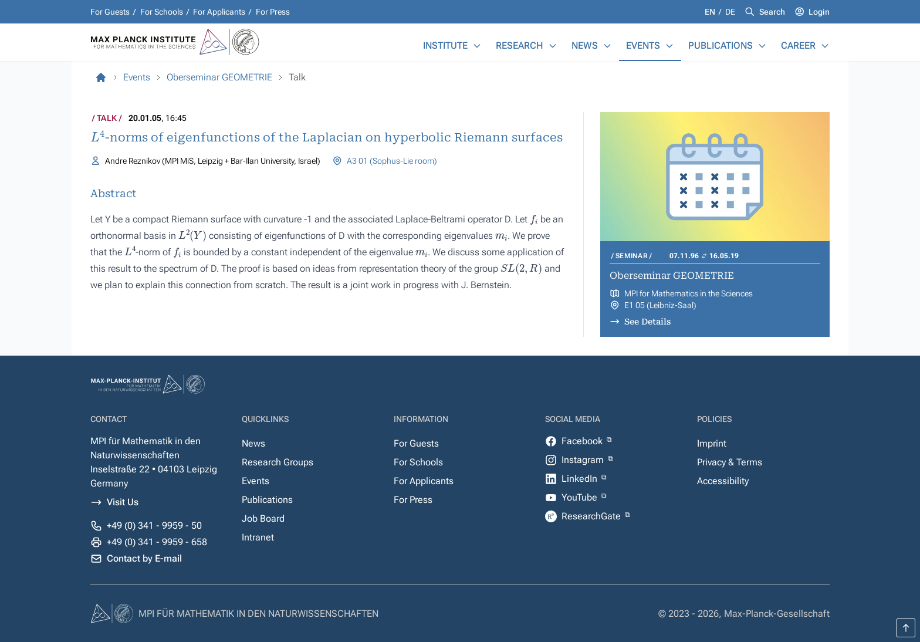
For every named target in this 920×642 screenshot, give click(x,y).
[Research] (552, 46)
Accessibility (723, 480)
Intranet (258, 537)
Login (819, 11)
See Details (647, 321)
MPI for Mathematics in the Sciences (688, 293)
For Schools (161, 11)
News (584, 45)
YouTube (581, 497)
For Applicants (219, 11)
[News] (607, 46)
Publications (720, 45)
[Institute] (477, 46)
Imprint (711, 443)
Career (798, 45)
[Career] (825, 46)
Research (519, 45)
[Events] (669, 46)
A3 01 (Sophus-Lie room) (392, 160)
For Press (273, 11)
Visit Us (122, 502)
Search (772, 11)
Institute (445, 45)
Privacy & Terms (729, 462)
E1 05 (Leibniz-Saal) (660, 305)
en (711, 11)
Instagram (584, 459)
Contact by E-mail (144, 558)
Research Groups (277, 462)
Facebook (583, 441)
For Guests (110, 11)
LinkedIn (581, 478)
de (730, 11)
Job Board (263, 518)
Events (643, 45)
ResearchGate (592, 516)
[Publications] (762, 46)
